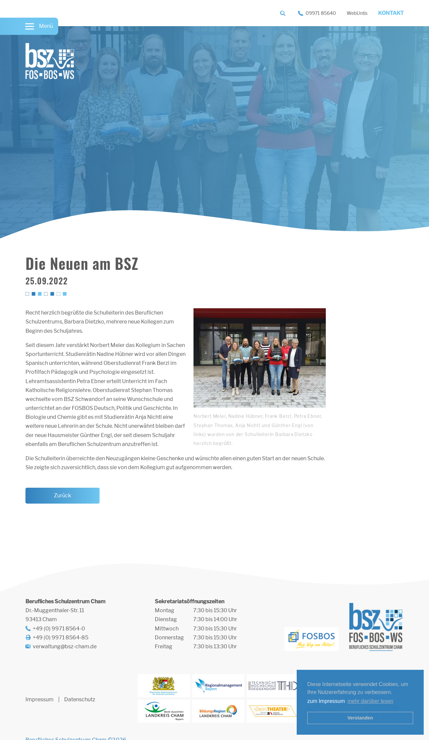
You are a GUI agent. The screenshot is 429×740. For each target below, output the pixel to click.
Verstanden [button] (360, 717)
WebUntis (357, 13)
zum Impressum (326, 701)
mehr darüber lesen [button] (370, 701)
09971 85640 (321, 13)
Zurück (62, 495)
